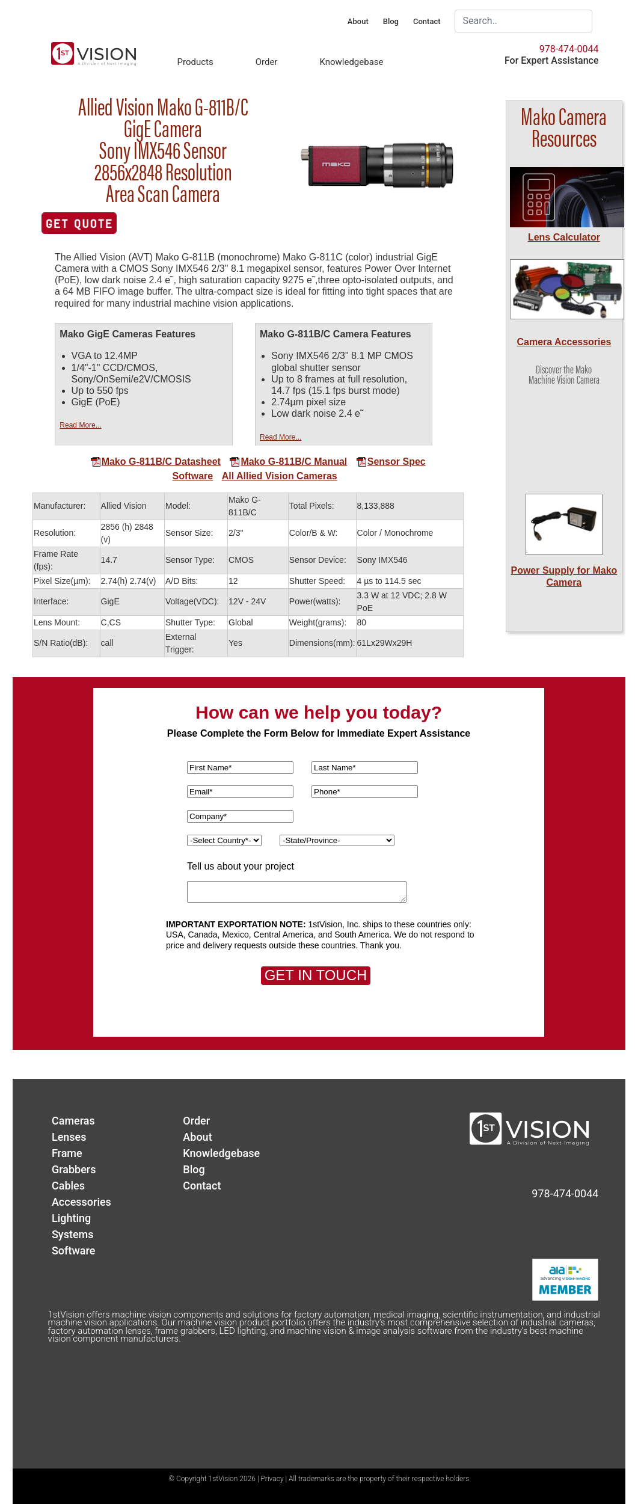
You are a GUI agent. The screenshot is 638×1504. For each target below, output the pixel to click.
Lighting (71, 1218)
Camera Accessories (564, 342)
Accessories (81, 1202)
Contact (427, 21)
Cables (68, 1185)
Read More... (80, 425)
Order (267, 62)
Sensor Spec (391, 461)
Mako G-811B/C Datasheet (155, 461)
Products (195, 62)
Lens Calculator (564, 237)
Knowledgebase (351, 62)
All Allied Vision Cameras (279, 476)
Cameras (73, 1120)
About (358, 21)
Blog (391, 21)
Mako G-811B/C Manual (288, 461)
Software (193, 476)
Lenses (69, 1137)
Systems (73, 1234)
